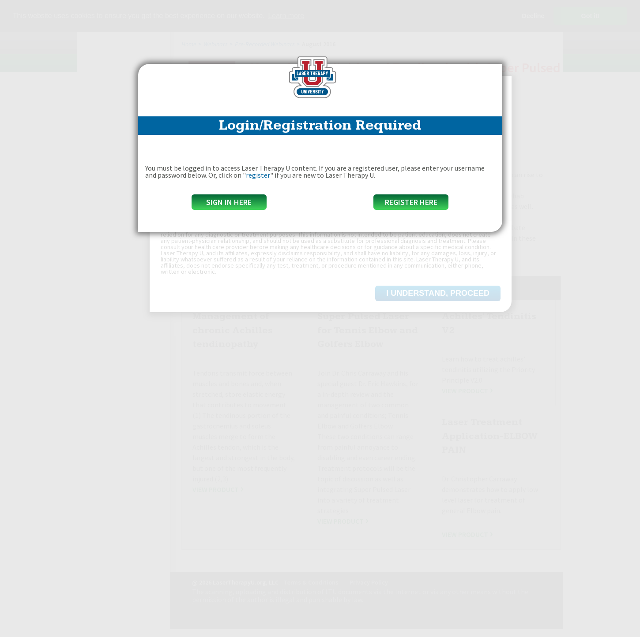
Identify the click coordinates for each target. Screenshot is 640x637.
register (258, 175)
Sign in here (229, 202)
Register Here (411, 202)
